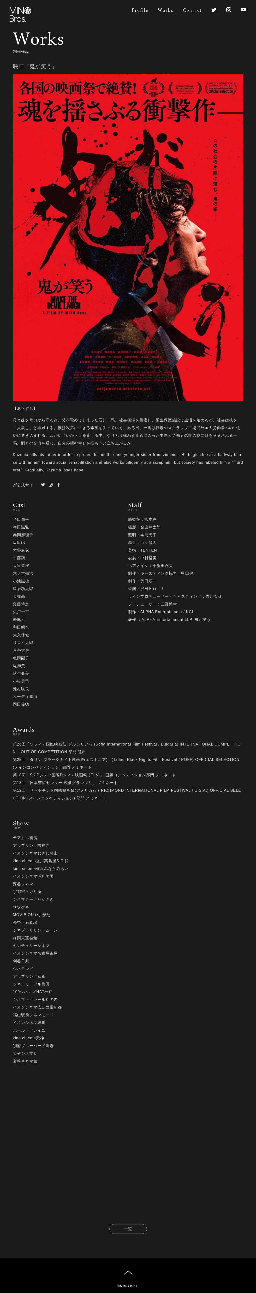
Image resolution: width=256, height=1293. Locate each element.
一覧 (128, 1231)
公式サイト (25, 485)
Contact (192, 10)
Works (165, 10)
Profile (140, 10)
